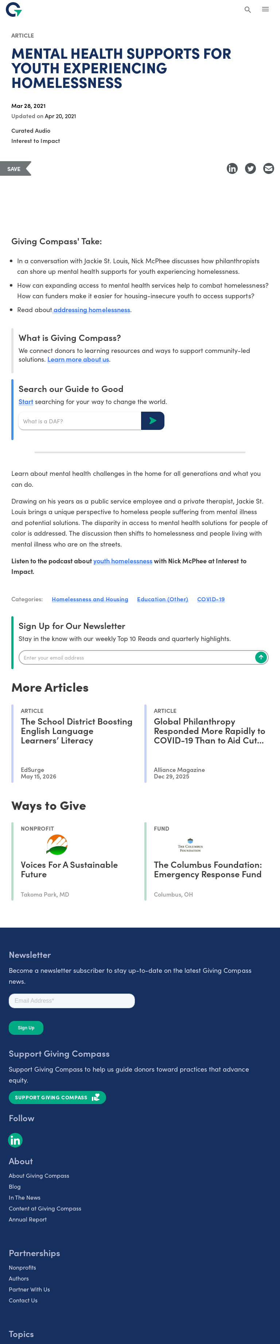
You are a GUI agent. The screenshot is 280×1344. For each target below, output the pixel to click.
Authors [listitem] (19, 1278)
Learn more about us (78, 359)
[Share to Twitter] (250, 168)
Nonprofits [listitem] (22, 1267)
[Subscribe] (261, 657)
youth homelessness (122, 560)
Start (26, 401)
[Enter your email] (144, 657)
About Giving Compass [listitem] (39, 1175)
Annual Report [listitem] (28, 1219)
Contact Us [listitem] (23, 1300)
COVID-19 (211, 599)
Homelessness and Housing (90, 599)
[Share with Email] (268, 168)
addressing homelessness (91, 309)
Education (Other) (162, 599)
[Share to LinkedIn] (232, 168)
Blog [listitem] (15, 1186)
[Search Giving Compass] (248, 10)
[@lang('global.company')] (14, 9)
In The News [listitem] (24, 1197)
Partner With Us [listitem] (29, 1289)
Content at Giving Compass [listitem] (45, 1208)
